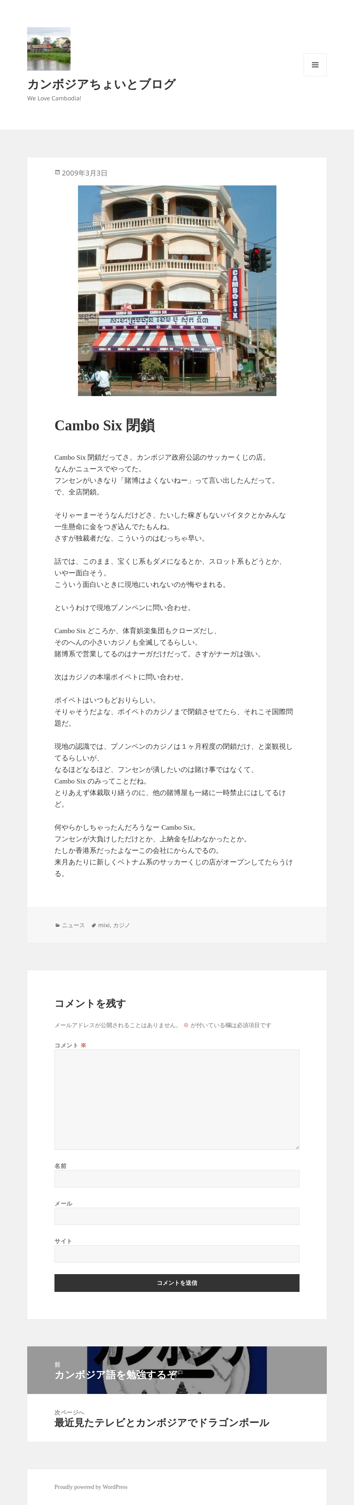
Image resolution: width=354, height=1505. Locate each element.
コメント (70, 1045)
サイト (63, 1241)
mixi (104, 925)
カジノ (121, 925)
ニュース (73, 925)
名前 (60, 1166)
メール (63, 1203)
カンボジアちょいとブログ (101, 84)
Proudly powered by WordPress (90, 1487)
